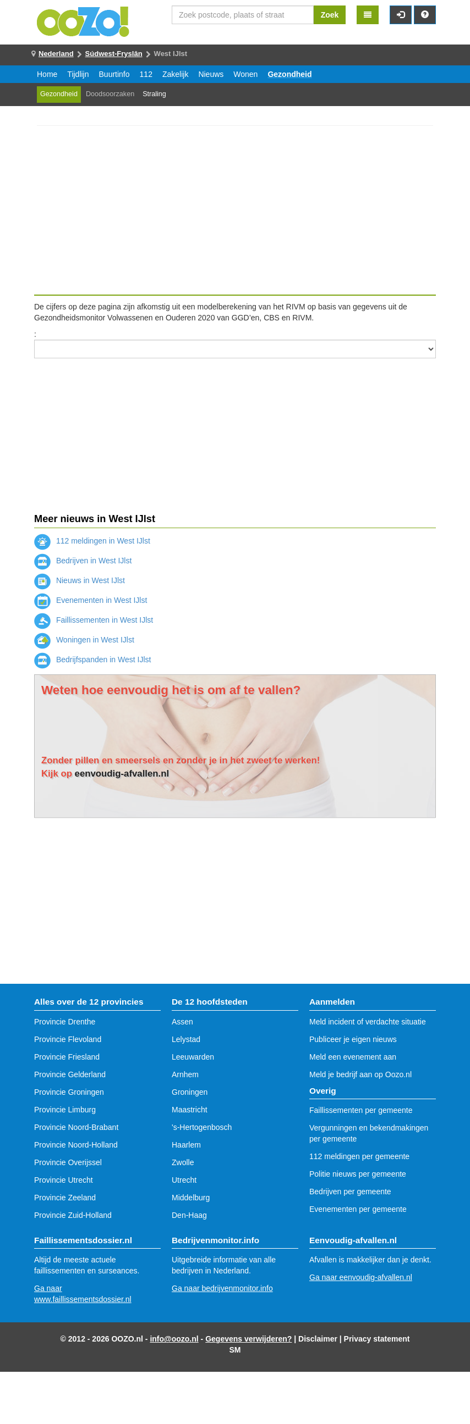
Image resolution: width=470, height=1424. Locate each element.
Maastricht (189, 1109)
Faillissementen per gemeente (361, 1110)
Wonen (245, 74)
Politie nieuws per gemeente (357, 1174)
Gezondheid (289, 74)
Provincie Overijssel (68, 1162)
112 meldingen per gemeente (359, 1156)
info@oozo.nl (174, 1338)
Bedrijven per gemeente (350, 1191)
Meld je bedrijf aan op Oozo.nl (360, 1074)
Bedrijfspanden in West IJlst (92, 659)
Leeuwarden (193, 1056)
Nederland (56, 53)
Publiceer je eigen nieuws (353, 1039)
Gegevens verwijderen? (248, 1338)
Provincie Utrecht (63, 1180)
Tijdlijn (78, 74)
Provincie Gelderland (70, 1074)
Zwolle (183, 1162)
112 (146, 74)
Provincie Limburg (65, 1109)
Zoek (330, 14)
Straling (154, 94)
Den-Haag (189, 1215)
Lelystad (186, 1039)
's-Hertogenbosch (202, 1127)
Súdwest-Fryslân (114, 53)
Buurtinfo (114, 74)
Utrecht (184, 1180)
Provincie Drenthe (64, 1021)
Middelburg (191, 1197)
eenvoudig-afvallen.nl (122, 773)
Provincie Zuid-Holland (73, 1215)
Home (47, 74)
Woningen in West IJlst (84, 639)
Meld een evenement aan (352, 1056)
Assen (182, 1021)
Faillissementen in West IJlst (93, 620)
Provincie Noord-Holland (76, 1144)
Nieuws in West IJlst (79, 580)
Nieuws (210, 74)
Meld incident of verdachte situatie (367, 1021)
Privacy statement (377, 1338)
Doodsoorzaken (110, 94)
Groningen (189, 1092)
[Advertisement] (235, 210)
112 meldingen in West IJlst (92, 540)
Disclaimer (317, 1338)
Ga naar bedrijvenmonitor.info (222, 1288)
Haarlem (186, 1144)
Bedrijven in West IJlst (83, 560)
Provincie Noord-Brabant (76, 1127)
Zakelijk (175, 74)
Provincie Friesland (67, 1056)
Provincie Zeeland (65, 1197)
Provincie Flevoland (67, 1039)
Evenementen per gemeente (358, 1209)
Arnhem (185, 1074)
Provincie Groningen (69, 1092)
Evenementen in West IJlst (90, 600)
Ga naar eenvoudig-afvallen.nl (360, 1277)
